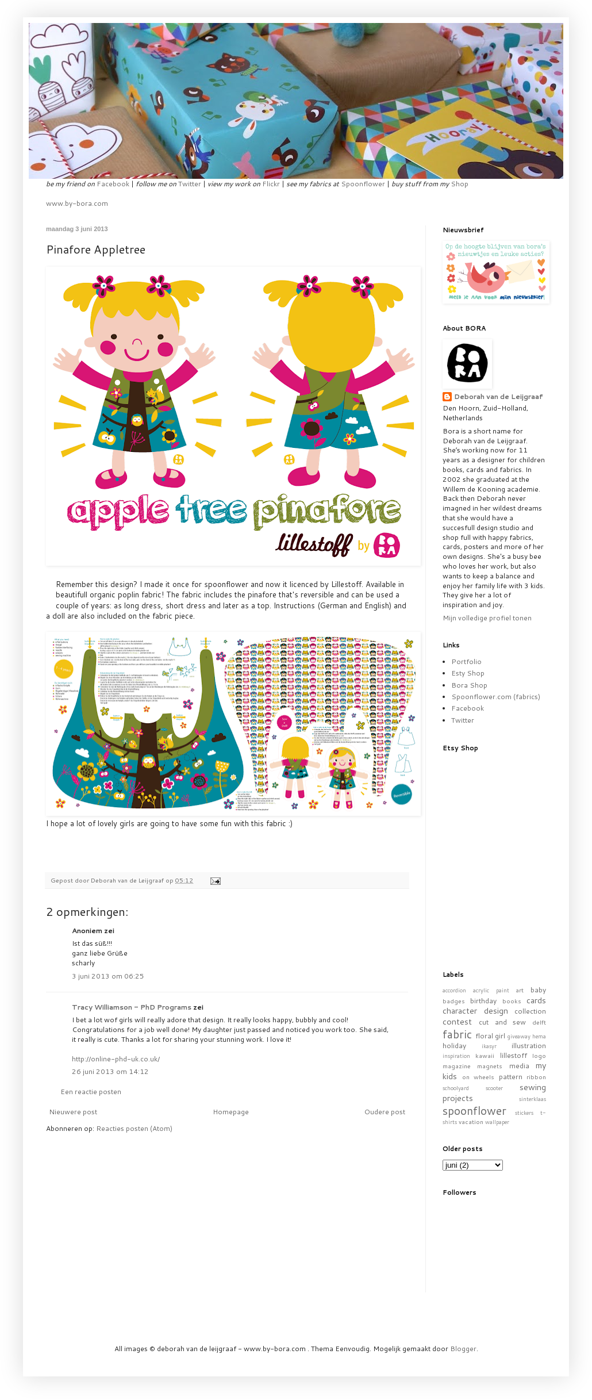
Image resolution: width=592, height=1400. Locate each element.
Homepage (231, 1112)
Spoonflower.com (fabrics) (495, 696)
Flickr (271, 184)
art (520, 989)
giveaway (519, 1036)
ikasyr (489, 1046)
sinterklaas (532, 1099)
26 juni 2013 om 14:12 (110, 1071)
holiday (454, 1045)
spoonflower (474, 1110)
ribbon (536, 1076)
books (511, 1000)
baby (538, 990)
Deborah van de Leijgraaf (498, 396)
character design (475, 1010)
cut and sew (502, 1022)
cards (536, 1000)
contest (457, 1021)
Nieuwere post (73, 1112)
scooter (494, 1088)
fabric (457, 1034)
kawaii (484, 1055)
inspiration (456, 1056)
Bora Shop (469, 685)
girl (500, 1036)
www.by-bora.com (77, 203)
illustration (529, 1045)
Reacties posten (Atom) (134, 1128)
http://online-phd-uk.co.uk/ (116, 1059)
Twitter (189, 184)
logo (539, 1055)
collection (530, 1011)
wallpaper (497, 1122)
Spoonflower (363, 184)
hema (539, 1036)
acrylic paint (491, 990)
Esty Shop (468, 673)
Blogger (463, 1348)
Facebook (113, 184)
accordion (454, 990)
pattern (510, 1076)
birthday (483, 1001)
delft (539, 1022)
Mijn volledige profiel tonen (487, 618)
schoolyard (456, 1088)
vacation (471, 1121)
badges (454, 1000)
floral (484, 1036)
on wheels (478, 1076)
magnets (489, 1065)
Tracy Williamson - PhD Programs (131, 1007)
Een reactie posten (90, 1091)
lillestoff (513, 1055)
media (519, 1066)
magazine (457, 1065)
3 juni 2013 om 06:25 (108, 976)
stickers (524, 1113)
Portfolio (466, 661)
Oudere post (384, 1112)
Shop (459, 184)
